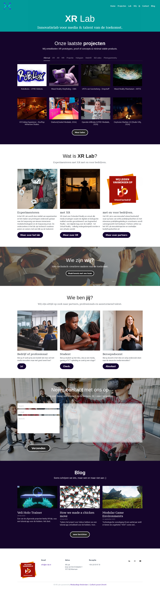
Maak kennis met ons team (80, 273)
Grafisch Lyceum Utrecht (98, 585)
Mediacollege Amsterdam (79, 585)
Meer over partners (116, 235)
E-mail (21, 412)
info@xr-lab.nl (46, 565)
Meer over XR (70, 235)
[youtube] (140, 561)
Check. (66, 366)
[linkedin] (129, 561)
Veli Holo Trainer (29, 512)
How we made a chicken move (77, 514)
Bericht (21, 418)
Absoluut (111, 366)
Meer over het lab (30, 235)
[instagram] (134, 561)
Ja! (21, 366)
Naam (21, 406)
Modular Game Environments (113, 514)
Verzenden (38, 448)
